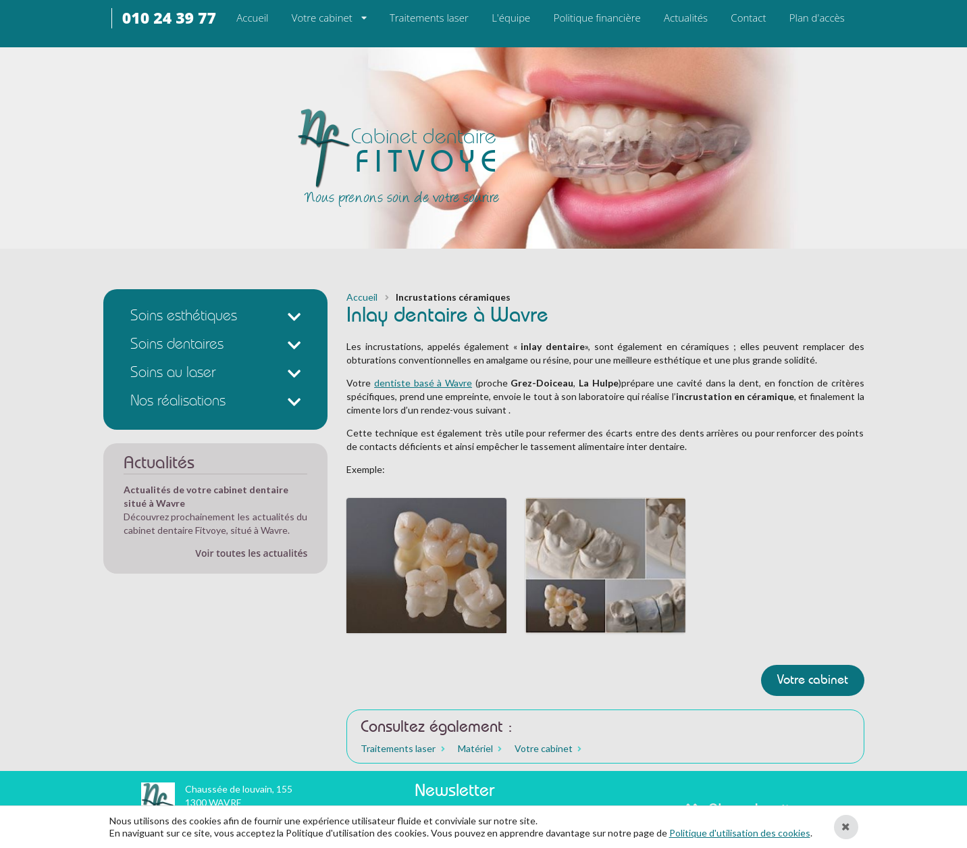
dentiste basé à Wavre (423, 383)
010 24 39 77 (169, 18)
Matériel (475, 748)
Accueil (361, 297)
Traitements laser (398, 748)
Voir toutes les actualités (251, 553)
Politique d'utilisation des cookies (739, 833)
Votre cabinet (322, 17)
